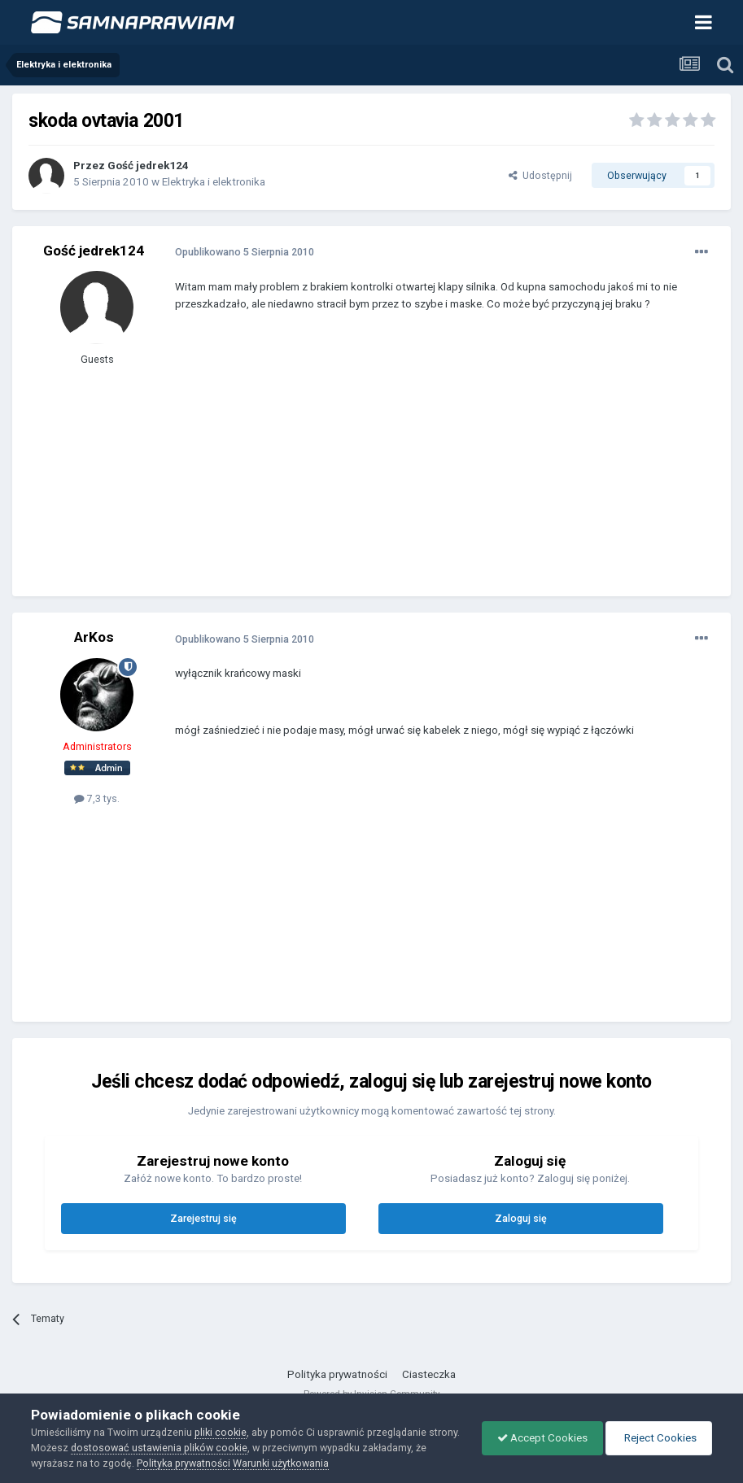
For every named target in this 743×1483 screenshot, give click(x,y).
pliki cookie (220, 1432)
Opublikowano (244, 252)
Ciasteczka (429, 1374)
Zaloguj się (521, 1218)
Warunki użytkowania (294, 1463)
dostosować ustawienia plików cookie (192, 1448)
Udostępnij (540, 175)
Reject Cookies (657, 1438)
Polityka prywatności (337, 1374)
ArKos (94, 637)
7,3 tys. (97, 798)
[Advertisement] (365, 466)
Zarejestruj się (203, 1218)
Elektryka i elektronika (213, 182)
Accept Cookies (538, 1438)
